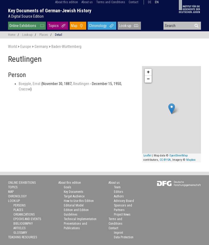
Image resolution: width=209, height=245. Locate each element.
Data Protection (123, 237)
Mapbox (191, 160)
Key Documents (73, 192)
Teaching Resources (22, 237)
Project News (122, 214)
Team (117, 187)
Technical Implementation (80, 219)
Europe (26, 46)
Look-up (125, 26)
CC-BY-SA (165, 160)
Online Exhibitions (22, 26)
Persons (19, 205)
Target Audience (74, 196)
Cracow (25, 89)
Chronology (98, 26)
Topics (53, 26)
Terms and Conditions (110, 2)
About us (87, 2)
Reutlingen (81, 84)
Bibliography (23, 223)
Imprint (118, 233)
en (157, 2)
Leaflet (147, 155)
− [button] (148, 79)
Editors (118, 192)
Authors (119, 196)
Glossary (20, 233)
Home (11, 35)
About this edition (66, 2)
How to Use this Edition (79, 201)
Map (74, 26)
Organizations (24, 214)
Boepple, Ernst (30, 84)
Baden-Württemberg (66, 46)
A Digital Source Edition (26, 16)
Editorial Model (74, 205)
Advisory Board (124, 201)
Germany (42, 46)
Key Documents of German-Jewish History (49, 10)
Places (43, 35)
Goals (67, 187)
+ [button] (148, 72)
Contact (133, 2)
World (13, 46)
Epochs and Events (27, 219)
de (149, 2)
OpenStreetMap (178, 155)
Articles (19, 228)
